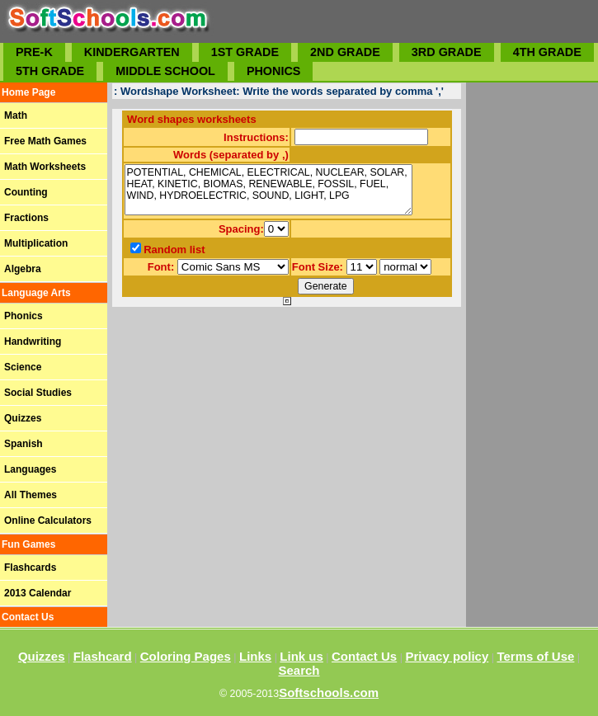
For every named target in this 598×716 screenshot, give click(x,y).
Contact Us (364, 656)
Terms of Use (535, 656)
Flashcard (102, 656)
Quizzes (41, 656)
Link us (301, 656)
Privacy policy (446, 656)
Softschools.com (329, 692)
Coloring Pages (185, 656)
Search (298, 670)
